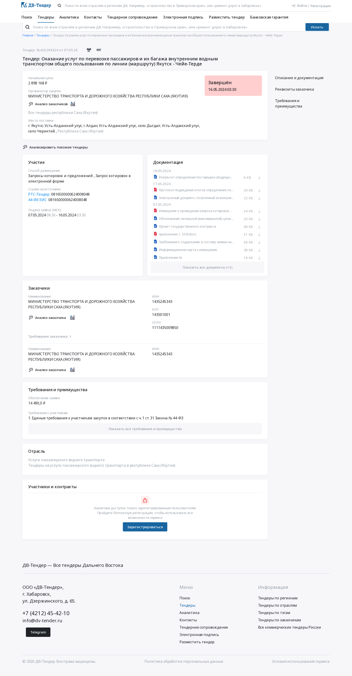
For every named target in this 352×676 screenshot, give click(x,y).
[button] (145, 435)
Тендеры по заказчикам (279, 626)
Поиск (26, 17)
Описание (299, 83)
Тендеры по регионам (278, 604)
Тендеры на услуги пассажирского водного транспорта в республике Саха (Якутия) (101, 471)
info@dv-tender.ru (42, 627)
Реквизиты (294, 95)
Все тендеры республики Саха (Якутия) (63, 118)
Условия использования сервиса (301, 667)
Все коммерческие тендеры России (289, 633)
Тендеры (46, 17)
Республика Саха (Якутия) (80, 137)
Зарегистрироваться (145, 533)
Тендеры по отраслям (277, 611)
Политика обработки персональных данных (183, 667)
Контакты (93, 17)
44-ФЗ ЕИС (37, 205)
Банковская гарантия (269, 17)
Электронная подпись (183, 17)
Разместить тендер (227, 17)
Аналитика (69, 17)
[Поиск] (59, 5)
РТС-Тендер (38, 200)
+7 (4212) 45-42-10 (46, 619)
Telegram (38, 638)
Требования (288, 109)
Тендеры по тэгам (274, 618)
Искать (317, 33)
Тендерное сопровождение (132, 17)
